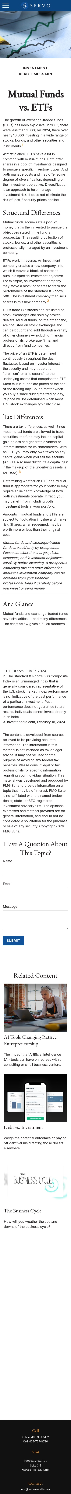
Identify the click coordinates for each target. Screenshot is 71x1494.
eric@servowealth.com (35, 1489)
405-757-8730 (38, 1441)
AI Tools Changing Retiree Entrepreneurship (30, 1040)
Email (7, 884)
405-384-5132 (40, 1437)
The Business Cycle (22, 1210)
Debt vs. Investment (23, 1127)
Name (7, 861)
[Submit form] (13, 940)
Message (10, 906)
